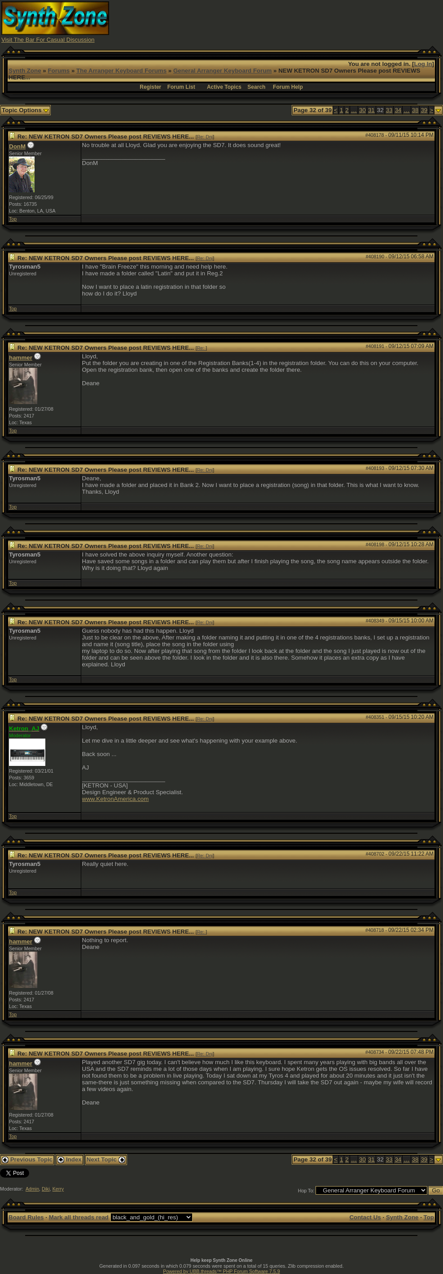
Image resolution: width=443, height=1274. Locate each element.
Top (13, 219)
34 (398, 110)
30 (362, 110)
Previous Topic (27, 1159)
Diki (46, 1188)
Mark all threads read (79, 1217)
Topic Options (25, 110)
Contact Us (365, 1217)
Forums (59, 70)
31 (371, 110)
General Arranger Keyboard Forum (222, 70)
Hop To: (306, 1190)
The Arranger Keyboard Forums (121, 70)
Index (69, 1159)
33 (389, 110)
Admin (32, 1188)
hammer (20, 357)
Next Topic (106, 1159)
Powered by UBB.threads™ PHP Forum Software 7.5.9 (221, 1271)
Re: (201, 348)
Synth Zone (25, 70)
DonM (17, 146)
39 (424, 110)
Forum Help (288, 87)
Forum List (181, 87)
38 (415, 110)
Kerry (58, 1188)
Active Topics (224, 87)
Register (150, 87)
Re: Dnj (205, 136)
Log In (423, 64)
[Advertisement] (278, 21)
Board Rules (26, 1217)
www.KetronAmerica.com (115, 799)
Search (256, 87)
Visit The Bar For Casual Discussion (48, 39)
